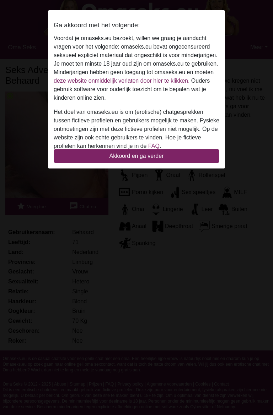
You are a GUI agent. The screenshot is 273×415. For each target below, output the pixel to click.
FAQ (154, 146)
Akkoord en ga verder (136, 156)
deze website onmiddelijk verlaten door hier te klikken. (121, 81)
